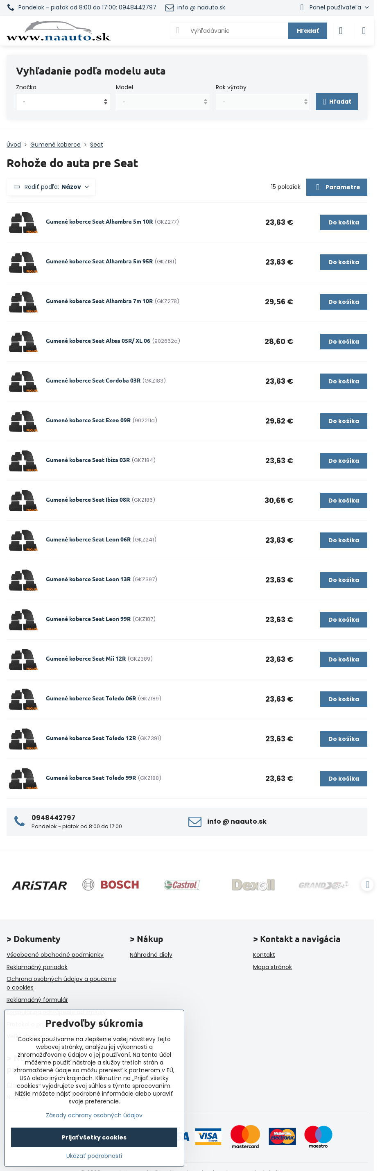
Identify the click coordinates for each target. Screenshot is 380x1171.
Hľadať (308, 31)
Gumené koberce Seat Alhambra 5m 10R (99, 221)
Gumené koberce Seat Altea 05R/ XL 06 (98, 340)
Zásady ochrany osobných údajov (94, 1115)
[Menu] (364, 31)
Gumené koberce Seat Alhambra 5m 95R (99, 261)
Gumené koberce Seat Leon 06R (88, 539)
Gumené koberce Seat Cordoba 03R (93, 380)
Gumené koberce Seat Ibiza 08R (88, 499)
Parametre (336, 187)
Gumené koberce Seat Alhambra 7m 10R (99, 300)
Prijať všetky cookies (94, 1137)
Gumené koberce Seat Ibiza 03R (88, 459)
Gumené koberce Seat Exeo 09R (88, 420)
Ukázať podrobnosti (94, 1156)
